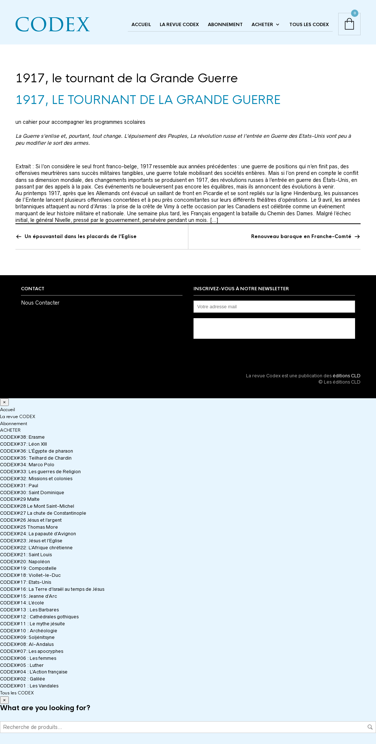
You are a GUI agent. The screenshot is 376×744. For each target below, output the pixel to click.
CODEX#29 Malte (20, 499)
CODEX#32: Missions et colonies (36, 478)
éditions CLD (347, 375)
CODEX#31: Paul (19, 485)
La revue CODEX (179, 25)
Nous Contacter (40, 303)
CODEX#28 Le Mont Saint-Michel (37, 506)
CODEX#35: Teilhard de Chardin (36, 458)
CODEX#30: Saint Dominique (32, 492)
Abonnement (225, 25)
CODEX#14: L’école (22, 602)
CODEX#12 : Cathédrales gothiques (39, 616)
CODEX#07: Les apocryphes (31, 651)
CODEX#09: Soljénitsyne (27, 637)
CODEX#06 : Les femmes (28, 658)
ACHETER (262, 25)
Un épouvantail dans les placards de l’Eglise (81, 236)
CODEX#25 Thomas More (29, 527)
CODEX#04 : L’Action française (34, 672)
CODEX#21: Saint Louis (26, 554)
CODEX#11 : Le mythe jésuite (32, 623)
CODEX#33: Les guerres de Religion (40, 471)
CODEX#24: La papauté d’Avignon (38, 533)
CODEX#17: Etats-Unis (25, 582)
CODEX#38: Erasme (22, 437)
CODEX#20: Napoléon (25, 561)
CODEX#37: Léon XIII (23, 444)
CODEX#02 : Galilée (22, 679)
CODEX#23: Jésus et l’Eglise (31, 540)
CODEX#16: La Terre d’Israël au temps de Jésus (52, 589)
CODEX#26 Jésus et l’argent (31, 520)
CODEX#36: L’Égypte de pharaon (36, 451)
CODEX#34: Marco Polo (27, 464)
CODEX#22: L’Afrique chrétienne (36, 547)
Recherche (370, 727)
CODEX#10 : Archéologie (28, 630)
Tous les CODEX (309, 25)
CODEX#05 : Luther (22, 665)
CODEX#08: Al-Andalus (27, 644)
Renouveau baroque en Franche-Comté (301, 236)
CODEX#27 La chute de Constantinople (43, 513)
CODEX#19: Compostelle (28, 568)
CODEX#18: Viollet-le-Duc (30, 575)
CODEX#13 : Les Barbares (29, 609)
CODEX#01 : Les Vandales (29, 686)
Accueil (141, 25)
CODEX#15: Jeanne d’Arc (28, 596)
